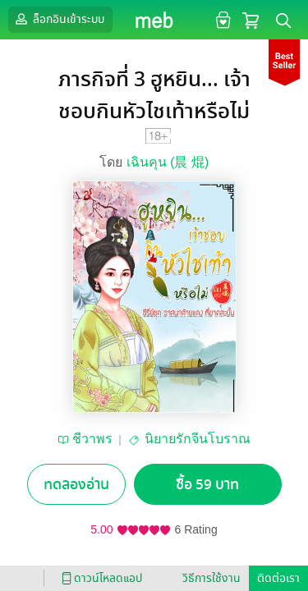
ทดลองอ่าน (76, 485)
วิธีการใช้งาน (211, 578)
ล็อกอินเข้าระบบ (58, 19)
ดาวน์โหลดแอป (99, 578)
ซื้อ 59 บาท (207, 485)
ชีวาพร (92, 439)
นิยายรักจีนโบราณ (198, 439)
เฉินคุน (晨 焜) (167, 162)
